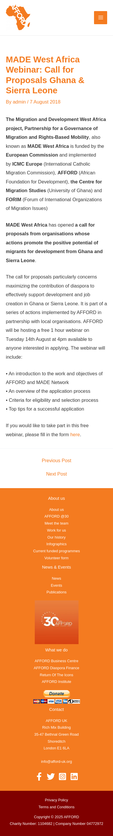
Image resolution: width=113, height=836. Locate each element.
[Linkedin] (74, 776)
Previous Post (56, 460)
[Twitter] (51, 776)
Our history (56, 537)
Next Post (56, 474)
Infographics (56, 544)
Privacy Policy (56, 800)
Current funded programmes (56, 551)
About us (56, 509)
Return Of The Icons (56, 675)
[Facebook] (39, 776)
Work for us (56, 530)
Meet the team (57, 523)
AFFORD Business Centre (57, 661)
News (56, 578)
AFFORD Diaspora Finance (56, 668)
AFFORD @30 (56, 516)
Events (56, 585)
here (75, 434)
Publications (56, 592)
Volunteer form (56, 558)
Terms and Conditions (56, 807)
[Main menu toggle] (100, 17)
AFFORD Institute (56, 681)
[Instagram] (62, 776)
